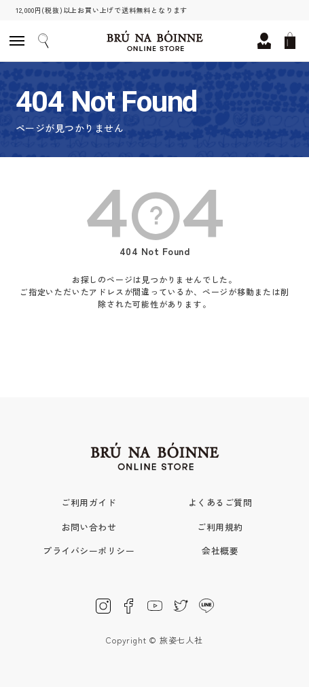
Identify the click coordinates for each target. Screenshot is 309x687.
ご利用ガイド (88, 502)
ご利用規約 (219, 526)
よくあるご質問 (220, 502)
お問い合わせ (88, 526)
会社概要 (220, 550)
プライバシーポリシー (88, 550)
